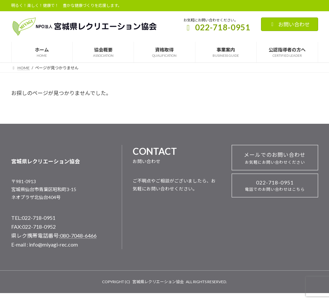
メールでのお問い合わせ (275, 158)
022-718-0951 (275, 185)
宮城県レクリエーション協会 (158, 281)
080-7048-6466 (78, 235)
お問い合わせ (289, 24)
